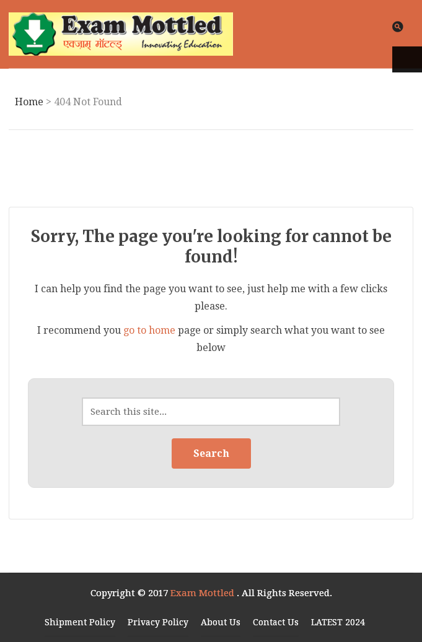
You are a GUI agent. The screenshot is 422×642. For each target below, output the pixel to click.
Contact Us (276, 622)
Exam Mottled (203, 593)
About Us (220, 622)
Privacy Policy (158, 622)
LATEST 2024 (338, 622)
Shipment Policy (80, 622)
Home (29, 102)
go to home (149, 330)
